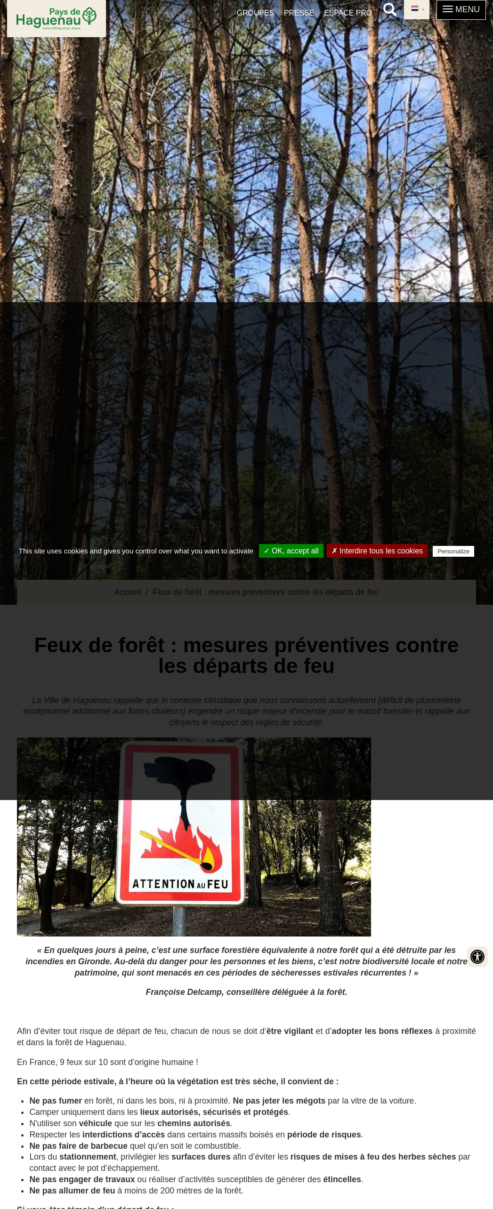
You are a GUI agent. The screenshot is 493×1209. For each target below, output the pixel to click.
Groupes (255, 13)
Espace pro (348, 13)
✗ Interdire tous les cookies (377, 551)
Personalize (453, 551)
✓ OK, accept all (291, 551)
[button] (461, 10)
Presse (299, 13)
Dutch (415, 9)
